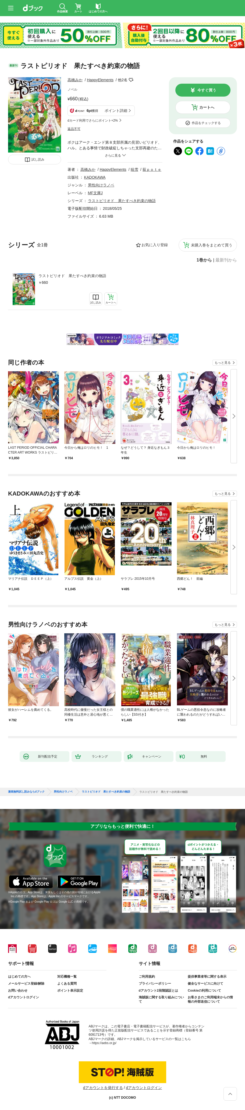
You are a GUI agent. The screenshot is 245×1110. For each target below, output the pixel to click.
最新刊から (226, 260)
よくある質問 (67, 983)
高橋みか (75, 80)
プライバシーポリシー (155, 983)
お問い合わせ (17, 990)
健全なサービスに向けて (205, 983)
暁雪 (134, 169)
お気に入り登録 (154, 245)
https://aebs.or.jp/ (104, 1043)
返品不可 (74, 129)
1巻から (204, 260)
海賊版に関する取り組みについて (161, 999)
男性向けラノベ (101, 185)
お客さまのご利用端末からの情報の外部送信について (210, 999)
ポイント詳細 (116, 110)
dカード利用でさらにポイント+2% (93, 120)
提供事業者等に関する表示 (207, 976)
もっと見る (223, 363)
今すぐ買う (206, 90)
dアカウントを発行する (103, 1088)
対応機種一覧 (67, 976)
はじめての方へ (19, 976)
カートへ (206, 107)
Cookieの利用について (204, 990)
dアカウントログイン (23, 997)
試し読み (37, 159)
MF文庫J (95, 193)
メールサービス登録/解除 (26, 983)
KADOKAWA (95, 177)
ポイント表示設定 (70, 990)
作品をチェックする (206, 123)
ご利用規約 (147, 976)
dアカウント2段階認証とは (158, 990)
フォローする (131, 80)
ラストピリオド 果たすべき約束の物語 (72, 276)
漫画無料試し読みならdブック (26, 791)
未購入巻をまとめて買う (211, 245)
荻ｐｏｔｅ (152, 169)
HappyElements (100, 80)
